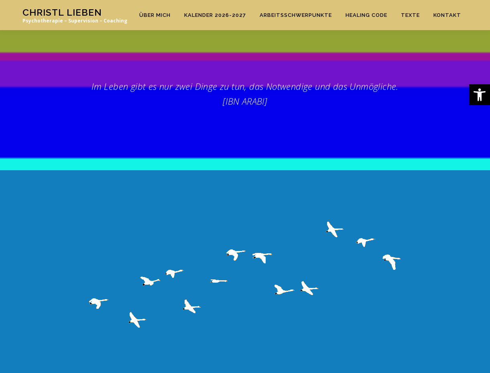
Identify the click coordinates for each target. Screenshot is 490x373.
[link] (479, 94)
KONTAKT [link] (447, 15)
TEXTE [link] (410, 15)
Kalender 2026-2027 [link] (215, 15)
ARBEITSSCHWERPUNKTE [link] (296, 15)
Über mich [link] (155, 15)
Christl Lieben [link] (62, 12)
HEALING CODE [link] (366, 15)
